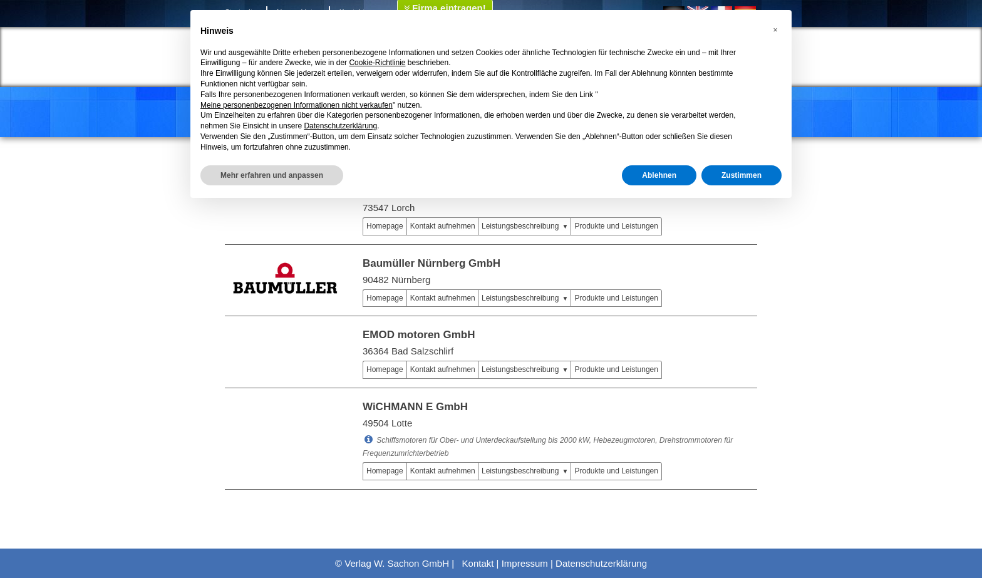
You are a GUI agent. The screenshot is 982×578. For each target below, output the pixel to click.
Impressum (525, 563)
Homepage (384, 226)
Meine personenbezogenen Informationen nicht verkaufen (296, 105)
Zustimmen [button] (741, 175)
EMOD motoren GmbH (419, 335)
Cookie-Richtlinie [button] (377, 62)
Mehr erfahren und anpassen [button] (271, 175)
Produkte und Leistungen (616, 226)
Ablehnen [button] (659, 175)
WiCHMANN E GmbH (415, 407)
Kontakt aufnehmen (442, 226)
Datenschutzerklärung (601, 563)
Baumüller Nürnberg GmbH (431, 263)
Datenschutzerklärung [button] (340, 125)
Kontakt (478, 563)
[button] (775, 30)
